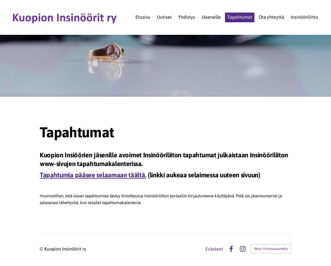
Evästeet (214, 249)
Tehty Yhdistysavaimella (271, 249)
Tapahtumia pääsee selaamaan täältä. (93, 175)
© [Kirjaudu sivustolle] (42, 248)
